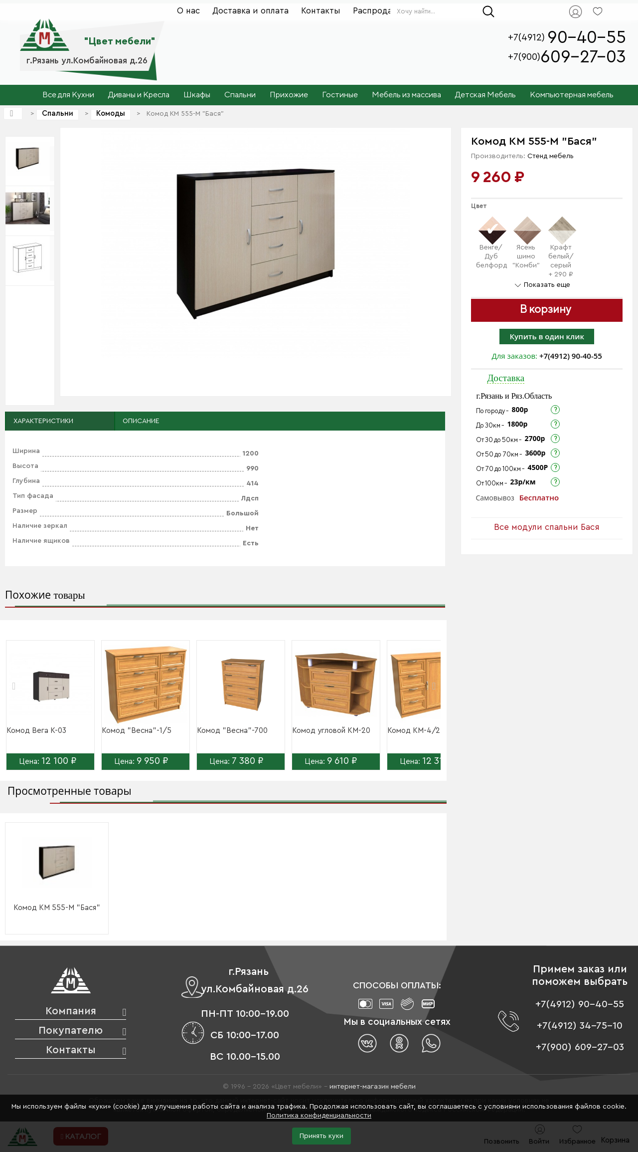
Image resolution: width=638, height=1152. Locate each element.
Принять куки (321, 1136)
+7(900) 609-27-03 (580, 1047)
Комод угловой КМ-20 (331, 730)
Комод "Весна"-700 (232, 730)
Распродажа (378, 10)
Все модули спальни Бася (547, 527)
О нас (188, 10)
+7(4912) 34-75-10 (580, 1026)
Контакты (320, 10)
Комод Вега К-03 (36, 730)
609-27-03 (583, 57)
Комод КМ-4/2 (413, 730)
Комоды (110, 113)
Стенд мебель (550, 156)
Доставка (505, 378)
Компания (70, 1011)
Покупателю (70, 1030)
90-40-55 (586, 37)
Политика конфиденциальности (319, 1115)
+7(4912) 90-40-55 (570, 356)
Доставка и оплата (250, 10)
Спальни (57, 113)
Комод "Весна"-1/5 (136, 730)
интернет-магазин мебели (372, 1086)
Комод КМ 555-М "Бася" (56, 908)
